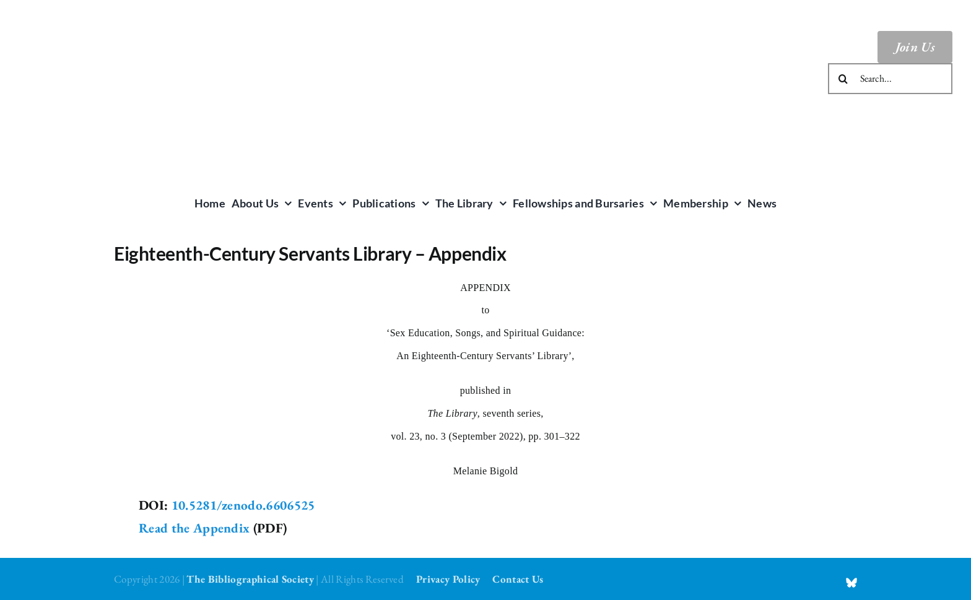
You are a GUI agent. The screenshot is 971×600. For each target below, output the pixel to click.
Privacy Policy (448, 579)
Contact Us (517, 579)
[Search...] (890, 78)
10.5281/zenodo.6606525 (243, 505)
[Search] (843, 78)
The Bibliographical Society (250, 579)
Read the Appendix (194, 528)
